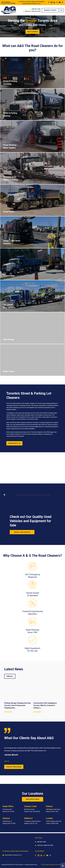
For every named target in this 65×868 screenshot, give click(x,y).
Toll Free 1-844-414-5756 (32, 11)
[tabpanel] (32, 752)
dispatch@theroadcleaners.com (12, 855)
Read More (8, 712)
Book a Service (32, 32)
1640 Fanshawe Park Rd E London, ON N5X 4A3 (53, 822)
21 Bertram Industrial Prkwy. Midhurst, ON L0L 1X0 (32, 822)
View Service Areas (32, 799)
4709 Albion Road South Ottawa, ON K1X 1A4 (53, 810)
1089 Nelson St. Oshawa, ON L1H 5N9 (9, 822)
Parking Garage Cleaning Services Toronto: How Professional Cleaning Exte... (17, 705)
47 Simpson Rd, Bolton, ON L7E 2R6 (8, 810)
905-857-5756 (35, 9)
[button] (14, 443)
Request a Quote (50, 10)
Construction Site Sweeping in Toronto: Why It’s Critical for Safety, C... (45, 705)
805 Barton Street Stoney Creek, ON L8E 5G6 (32, 810)
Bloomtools (34, 864)
